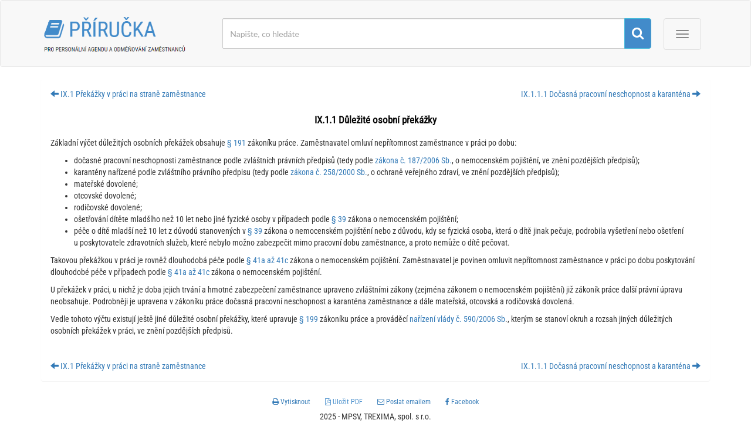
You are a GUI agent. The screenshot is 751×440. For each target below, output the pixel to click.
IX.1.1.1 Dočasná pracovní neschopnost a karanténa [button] (611, 94)
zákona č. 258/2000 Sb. (328, 172)
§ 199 (308, 319)
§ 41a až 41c (267, 260)
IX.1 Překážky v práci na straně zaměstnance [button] (128, 94)
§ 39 (338, 219)
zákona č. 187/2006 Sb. (413, 160)
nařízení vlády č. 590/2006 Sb (457, 319)
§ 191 (236, 142)
